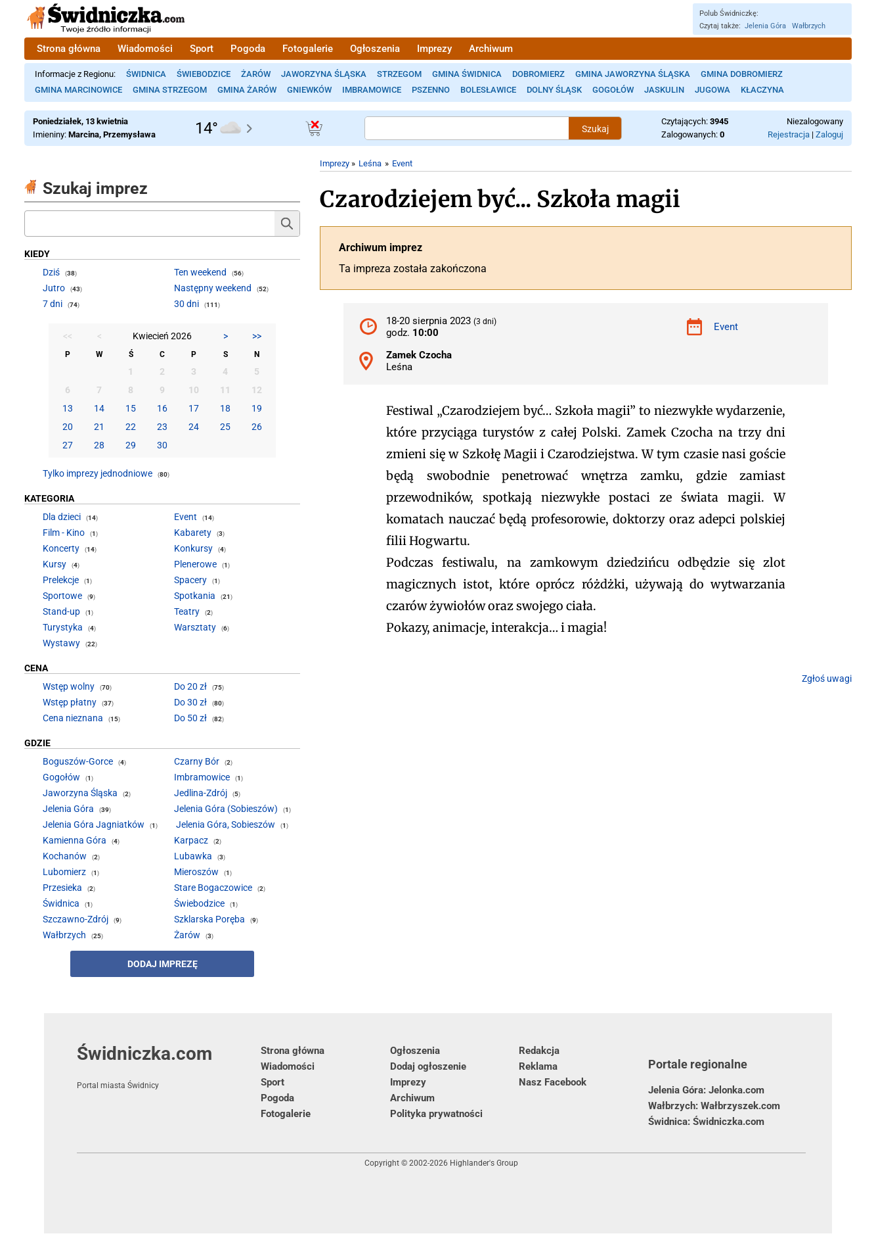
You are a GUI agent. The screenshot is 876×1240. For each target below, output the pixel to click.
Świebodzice (203, 74)
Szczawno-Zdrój (75, 919)
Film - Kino (64, 532)
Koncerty (61, 548)
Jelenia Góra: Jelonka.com (706, 1090)
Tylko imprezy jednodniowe (97, 473)
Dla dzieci (62, 517)
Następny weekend (213, 288)
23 (162, 426)
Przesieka (62, 887)
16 (162, 408)
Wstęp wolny (69, 686)
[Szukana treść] (467, 128)
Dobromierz (538, 74)
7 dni (52, 303)
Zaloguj (829, 134)
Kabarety (192, 532)
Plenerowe (195, 564)
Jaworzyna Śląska (323, 74)
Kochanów (65, 856)
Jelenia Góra (765, 26)
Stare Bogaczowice (213, 887)
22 (130, 426)
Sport (201, 49)
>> (256, 336)
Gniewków (309, 90)
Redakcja (539, 1051)
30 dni (186, 303)
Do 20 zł (190, 686)
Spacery (190, 580)
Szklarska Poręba (209, 919)
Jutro (54, 288)
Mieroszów (196, 872)
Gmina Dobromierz (742, 74)
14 (99, 408)
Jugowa (712, 90)
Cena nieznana (73, 718)
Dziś (51, 272)
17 (193, 408)
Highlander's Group (484, 1163)
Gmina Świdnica (467, 74)
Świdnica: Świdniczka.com (706, 1122)
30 (162, 445)
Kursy (54, 564)
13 (67, 408)
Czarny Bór (196, 761)
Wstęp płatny (70, 702)
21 (99, 426)
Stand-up (61, 611)
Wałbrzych (808, 26)
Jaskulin (664, 90)
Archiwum (491, 49)
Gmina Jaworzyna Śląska (632, 74)
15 (130, 408)
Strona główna (68, 49)
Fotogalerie (307, 49)
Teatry (187, 611)
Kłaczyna (762, 90)
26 (257, 426)
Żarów (256, 74)
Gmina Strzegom (170, 90)
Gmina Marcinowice (78, 90)
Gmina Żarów (246, 90)
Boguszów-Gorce (78, 761)
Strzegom (399, 74)
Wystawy (61, 643)
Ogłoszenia (375, 49)
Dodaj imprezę (162, 964)
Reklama (538, 1066)
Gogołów (613, 90)
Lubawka (193, 856)
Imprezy (434, 49)
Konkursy (193, 548)
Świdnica (146, 74)
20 (67, 426)
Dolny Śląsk (554, 90)
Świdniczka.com (169, 1066)
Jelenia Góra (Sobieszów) (226, 808)
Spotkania (194, 595)
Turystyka (63, 627)
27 (67, 445)
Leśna (370, 163)
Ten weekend (200, 272)
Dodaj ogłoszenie (428, 1066)
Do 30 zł (190, 702)
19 (257, 408)
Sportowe (62, 595)
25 (225, 426)
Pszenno (431, 90)
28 (99, 445)
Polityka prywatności (436, 1114)
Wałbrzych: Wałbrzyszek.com (714, 1106)
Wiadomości (145, 49)
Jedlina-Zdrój (200, 793)
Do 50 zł (190, 718)
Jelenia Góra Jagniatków (93, 824)
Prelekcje (61, 580)
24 (193, 426)
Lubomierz (64, 872)
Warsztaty (195, 627)
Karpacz (191, 840)
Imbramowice (371, 90)
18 (225, 408)
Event (402, 163)
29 (130, 445)
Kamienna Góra (74, 840)
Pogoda (247, 49)
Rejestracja (789, 134)
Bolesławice (488, 90)
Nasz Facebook (552, 1082)
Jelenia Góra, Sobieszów (225, 824)
